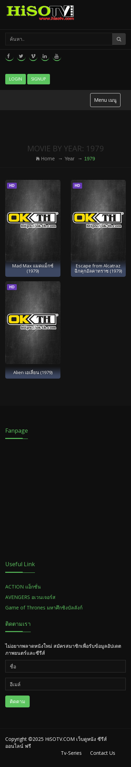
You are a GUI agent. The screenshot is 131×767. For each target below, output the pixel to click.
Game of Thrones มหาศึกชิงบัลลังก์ (44, 607)
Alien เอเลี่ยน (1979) (32, 372)
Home (45, 158)
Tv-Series (71, 753)
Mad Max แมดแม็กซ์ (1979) (32, 268)
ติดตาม (17, 701)
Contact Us (102, 753)
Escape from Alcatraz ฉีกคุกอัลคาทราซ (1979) (98, 268)
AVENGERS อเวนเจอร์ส (30, 597)
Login (15, 79)
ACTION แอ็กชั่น (23, 586)
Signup (38, 79)
